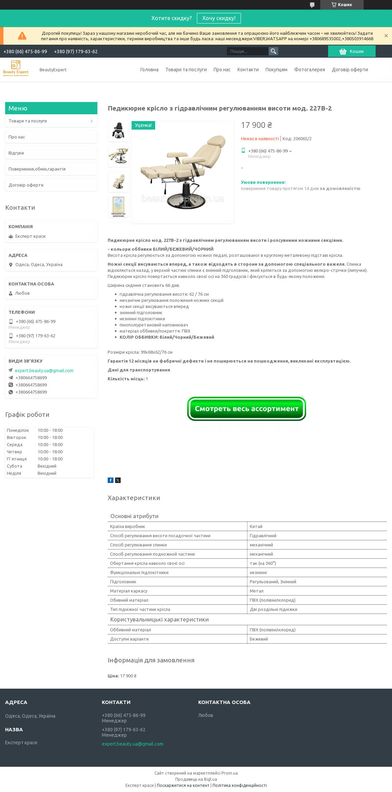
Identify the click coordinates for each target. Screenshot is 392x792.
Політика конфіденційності (240, 785)
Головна (149, 69)
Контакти (248, 69)
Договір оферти (350, 69)
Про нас (222, 69)
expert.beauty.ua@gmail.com (44, 370)
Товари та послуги (186, 69)
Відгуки (16, 152)
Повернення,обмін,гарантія (37, 168)
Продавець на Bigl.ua (196, 779)
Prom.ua (229, 773)
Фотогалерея (309, 69)
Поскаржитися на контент (183, 785)
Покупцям (276, 69)
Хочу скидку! (218, 18)
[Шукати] (273, 51)
